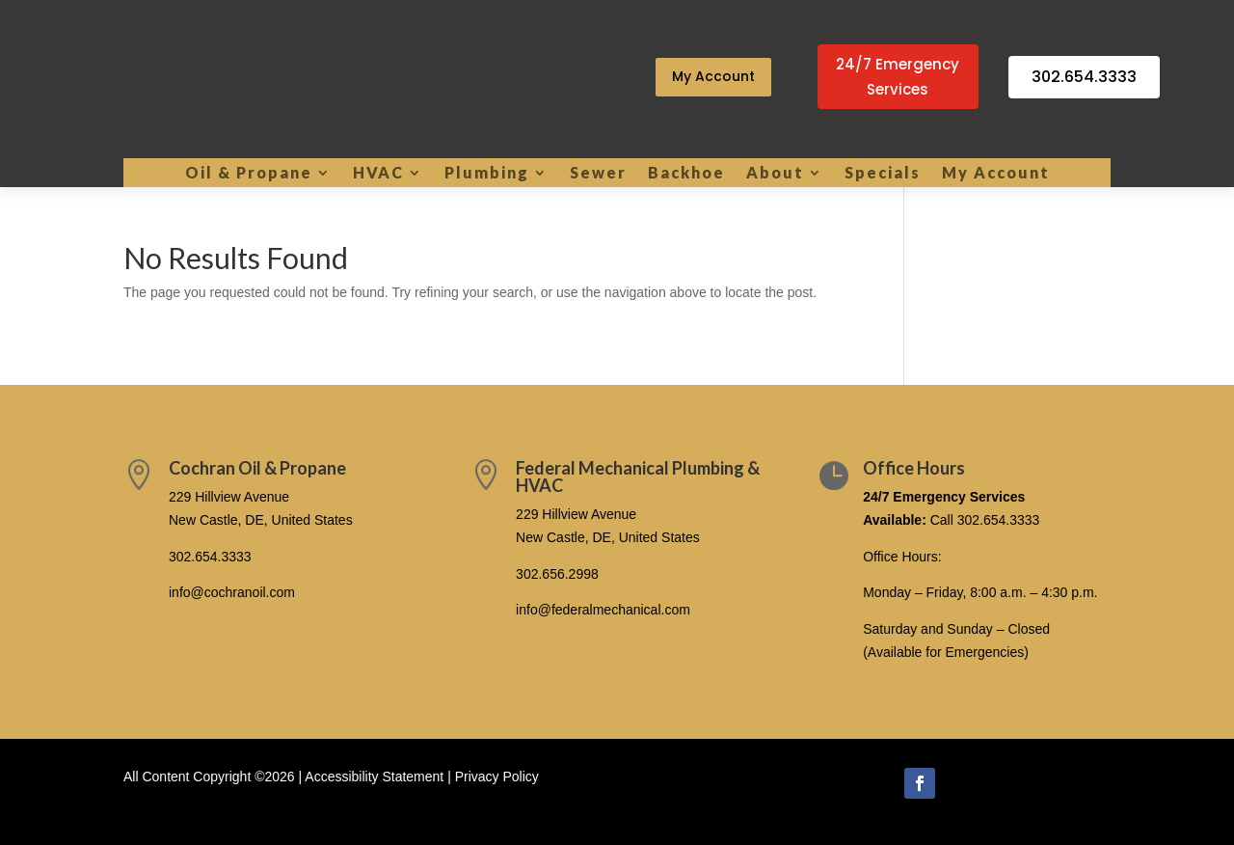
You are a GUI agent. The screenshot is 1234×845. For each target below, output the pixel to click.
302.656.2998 (557, 574)
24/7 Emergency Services (897, 76)
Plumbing (486, 173)
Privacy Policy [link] (497, 776)
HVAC (378, 173)
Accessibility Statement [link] (374, 776)
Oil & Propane (248, 173)
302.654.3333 (1084, 77)
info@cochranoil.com (232, 592)
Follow (973, 781)
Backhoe (686, 173)
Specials (883, 173)
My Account (713, 76)
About (775, 173)
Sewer (598, 173)
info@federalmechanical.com (603, 609)
